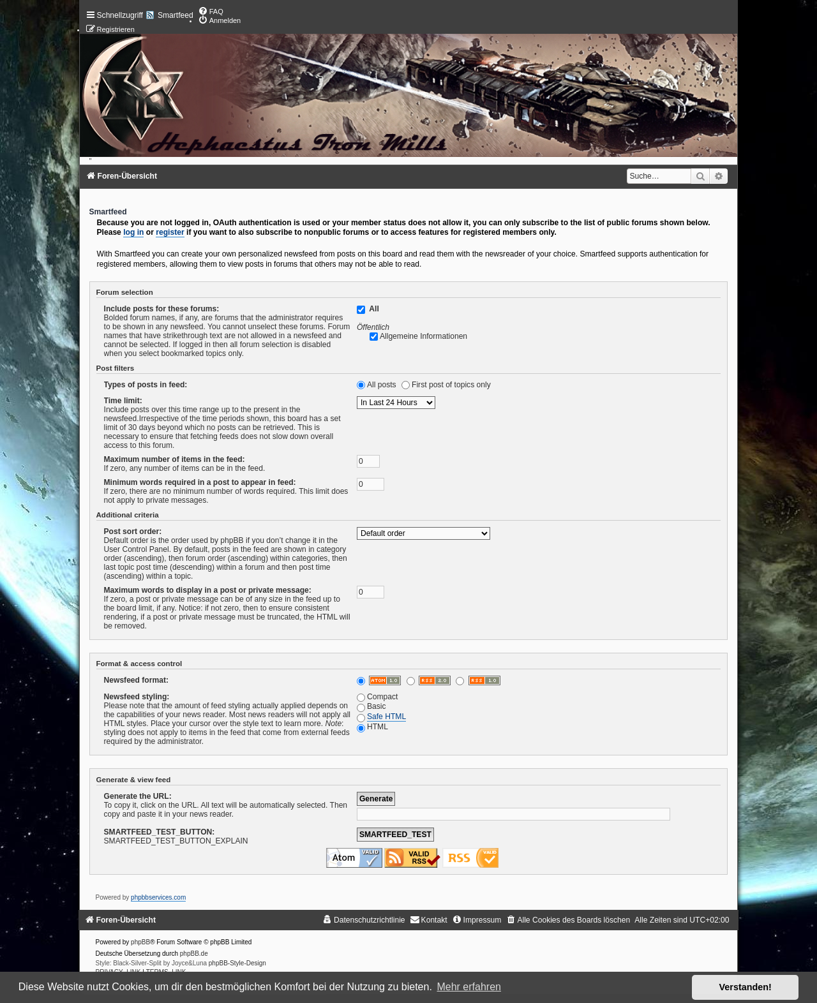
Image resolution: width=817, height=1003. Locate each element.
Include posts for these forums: (162, 308)
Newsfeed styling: (137, 696)
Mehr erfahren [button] (469, 986)
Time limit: (123, 400)
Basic (371, 706)
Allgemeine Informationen (423, 336)
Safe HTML (386, 716)
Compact (377, 696)
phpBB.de (194, 953)
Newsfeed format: (136, 680)
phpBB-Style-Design (237, 963)
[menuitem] (210, 11)
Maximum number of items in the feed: (174, 459)
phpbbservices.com (158, 897)
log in (133, 232)
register (170, 232)
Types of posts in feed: (146, 384)
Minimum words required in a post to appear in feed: (200, 482)
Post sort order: (133, 531)
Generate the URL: (138, 796)
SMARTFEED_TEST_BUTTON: (159, 832)
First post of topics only (451, 384)
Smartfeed (175, 15)
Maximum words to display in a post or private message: (207, 590)
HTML (372, 726)
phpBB (140, 942)
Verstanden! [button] (745, 987)
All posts (381, 384)
